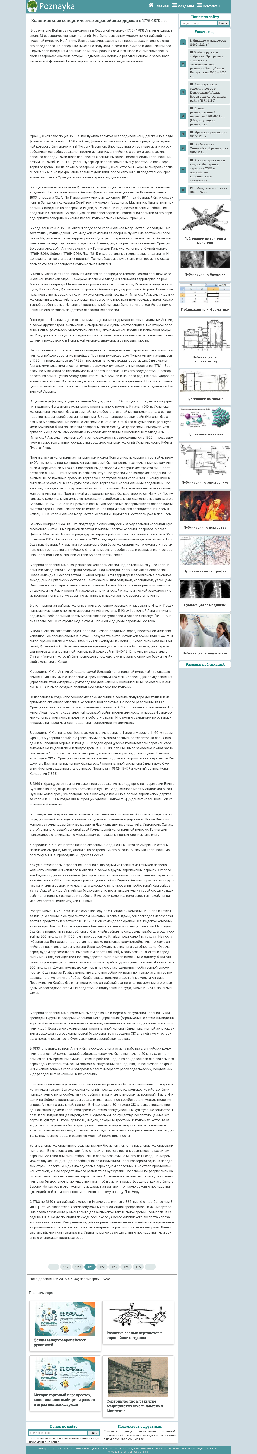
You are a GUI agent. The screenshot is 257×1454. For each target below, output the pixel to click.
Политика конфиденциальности (200, 1448)
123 (114, 1267)
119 (65, 1267)
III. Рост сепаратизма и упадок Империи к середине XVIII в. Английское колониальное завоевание (207, 170)
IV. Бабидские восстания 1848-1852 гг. (209, 190)
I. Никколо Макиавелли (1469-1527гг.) (208, 42)
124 (126, 1267)
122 (102, 1267)
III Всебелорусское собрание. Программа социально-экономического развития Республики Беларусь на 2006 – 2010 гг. (208, 64)
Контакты (211, 6)
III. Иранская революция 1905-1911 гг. (209, 134)
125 (138, 1267)
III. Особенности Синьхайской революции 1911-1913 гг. (209, 148)
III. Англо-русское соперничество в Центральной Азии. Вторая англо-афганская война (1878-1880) (209, 92)
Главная (161, 6)
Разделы (186, 6)
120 (78, 1267)
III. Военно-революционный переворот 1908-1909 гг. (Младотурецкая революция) (207, 116)
